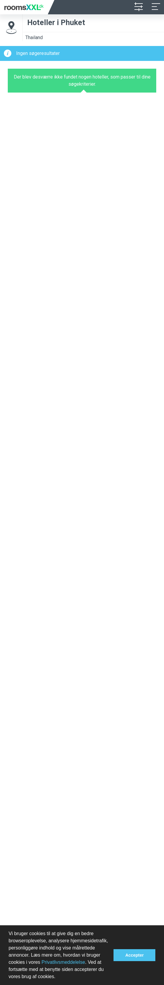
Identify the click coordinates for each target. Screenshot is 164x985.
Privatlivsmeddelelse (63, 962)
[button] (58, 977)
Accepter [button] (134, 955)
